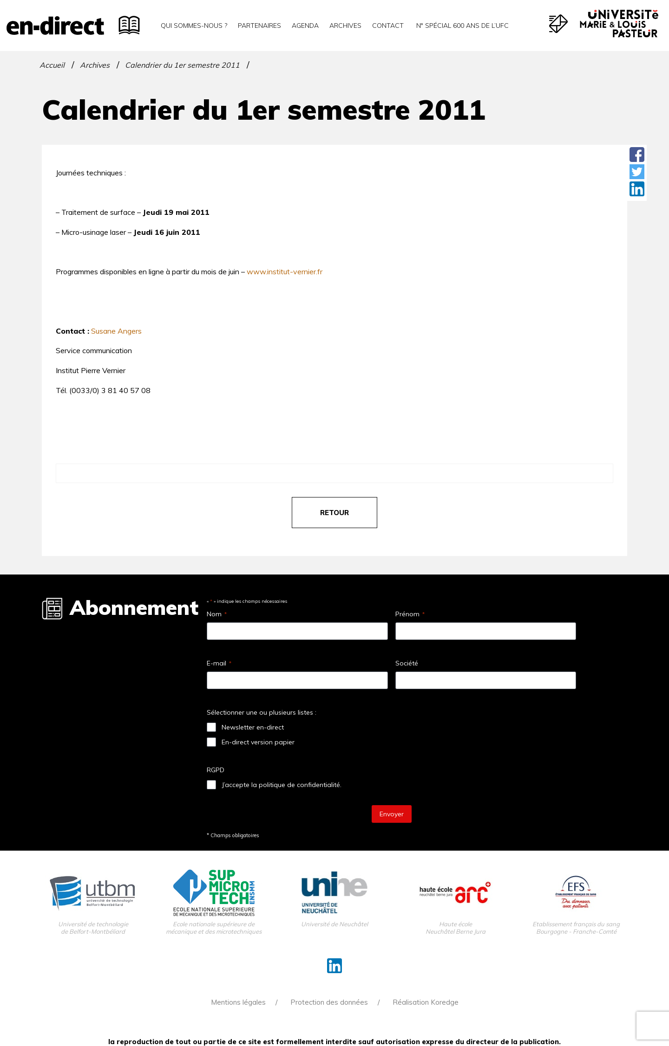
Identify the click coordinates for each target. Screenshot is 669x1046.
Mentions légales (238, 1002)
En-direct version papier (258, 742)
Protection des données (329, 1002)
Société (406, 663)
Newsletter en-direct (253, 727)
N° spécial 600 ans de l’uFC (461, 25)
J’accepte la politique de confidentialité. (281, 785)
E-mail (219, 663)
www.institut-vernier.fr (284, 271)
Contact (388, 25)
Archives (345, 25)
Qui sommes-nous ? (194, 25)
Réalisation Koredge (426, 1002)
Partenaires (259, 25)
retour (334, 512)
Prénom (410, 614)
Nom (217, 614)
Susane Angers (116, 331)
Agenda (305, 25)
